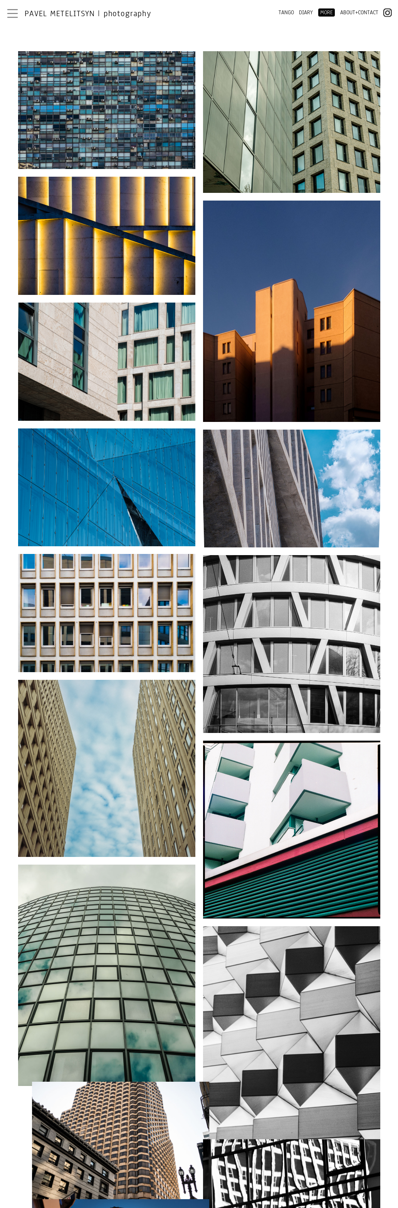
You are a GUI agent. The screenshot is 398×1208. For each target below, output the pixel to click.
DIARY (306, 12)
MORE (326, 12)
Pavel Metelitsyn (88, 13)
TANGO (286, 12)
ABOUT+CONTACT (359, 12)
